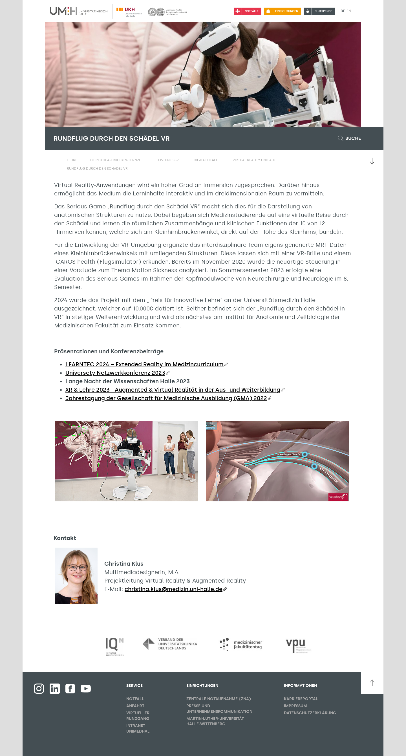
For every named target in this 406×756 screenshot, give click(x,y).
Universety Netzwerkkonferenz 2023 (115, 372)
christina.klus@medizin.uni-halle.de (173, 589)
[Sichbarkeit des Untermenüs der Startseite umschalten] (56, 160)
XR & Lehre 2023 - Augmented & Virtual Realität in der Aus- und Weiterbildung (172, 389)
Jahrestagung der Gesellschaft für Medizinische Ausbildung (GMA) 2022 (166, 398)
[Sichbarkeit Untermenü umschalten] (80, 159)
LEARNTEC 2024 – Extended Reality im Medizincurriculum (144, 364)
